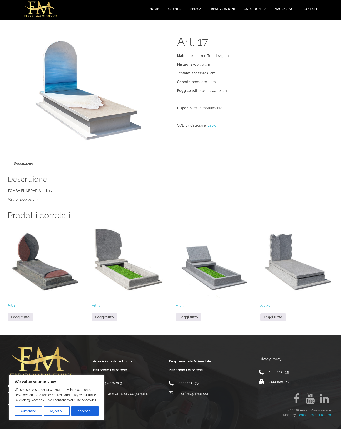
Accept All (85, 411)
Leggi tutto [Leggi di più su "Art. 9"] (188, 317)
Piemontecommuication (314, 415)
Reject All (57, 411)
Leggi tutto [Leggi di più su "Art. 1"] (20, 317)
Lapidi (212, 125)
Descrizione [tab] (23, 163)
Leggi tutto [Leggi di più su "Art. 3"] (104, 317)
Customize (28, 411)
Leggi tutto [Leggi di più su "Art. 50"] (273, 317)
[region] (56, 397)
